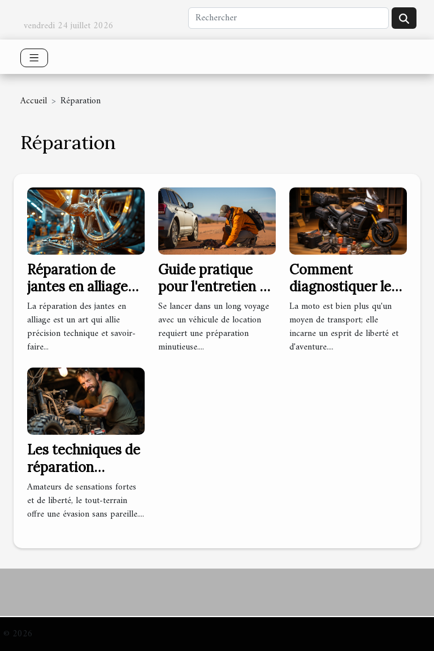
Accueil (33, 101)
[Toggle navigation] (34, 58)
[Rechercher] (288, 18)
